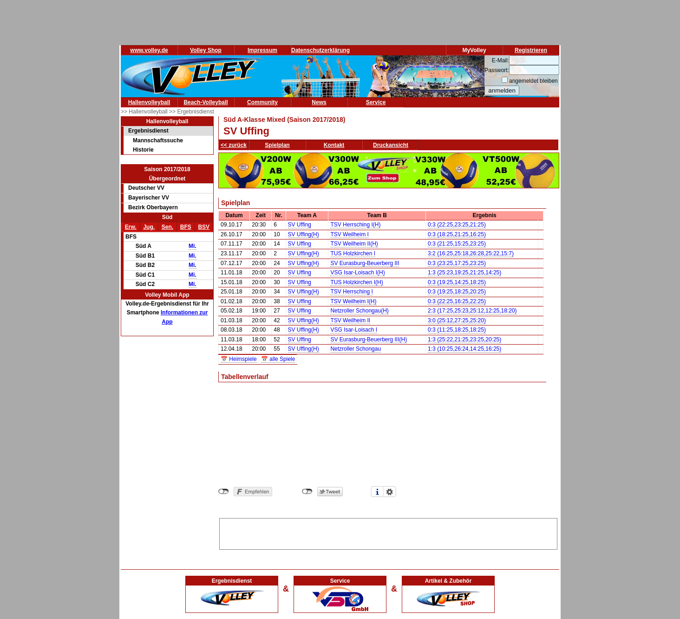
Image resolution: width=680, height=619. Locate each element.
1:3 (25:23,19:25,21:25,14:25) (464, 272)
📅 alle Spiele (278, 359)
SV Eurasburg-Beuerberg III (364, 263)
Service (376, 102)
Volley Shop (206, 50)
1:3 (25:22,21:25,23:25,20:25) (464, 339)
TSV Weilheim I (349, 234)
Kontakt (334, 145)
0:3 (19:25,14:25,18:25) (457, 282)
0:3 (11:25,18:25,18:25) (457, 329)
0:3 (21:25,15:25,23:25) (457, 243)
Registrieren (531, 50)
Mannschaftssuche (158, 140)
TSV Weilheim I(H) (353, 301)
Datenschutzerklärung (320, 50)
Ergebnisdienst (148, 130)
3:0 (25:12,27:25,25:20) (457, 320)
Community (262, 102)
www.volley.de (149, 50)
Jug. (149, 227)
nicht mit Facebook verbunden (223, 491)
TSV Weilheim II (350, 320)
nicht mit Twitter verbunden (307, 491)
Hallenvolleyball (149, 102)
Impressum (262, 50)
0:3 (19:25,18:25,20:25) (457, 291)
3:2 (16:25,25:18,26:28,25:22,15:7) (471, 253)
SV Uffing (299, 224)
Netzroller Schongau (355, 349)
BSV (203, 227)
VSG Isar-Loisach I (353, 329)
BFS (185, 227)
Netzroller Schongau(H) (359, 310)
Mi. (192, 246)
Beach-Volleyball (205, 102)
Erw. (131, 227)
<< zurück (234, 145)
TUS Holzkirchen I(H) (356, 282)
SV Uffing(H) (303, 234)
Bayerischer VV (148, 197)
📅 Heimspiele (239, 359)
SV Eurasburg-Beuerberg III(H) (368, 339)
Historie (143, 149)
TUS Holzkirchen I (352, 253)
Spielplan (277, 145)
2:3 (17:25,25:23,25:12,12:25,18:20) (472, 310)
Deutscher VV (146, 188)
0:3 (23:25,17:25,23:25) (457, 263)
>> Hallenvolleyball (145, 111)
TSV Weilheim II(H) (354, 243)
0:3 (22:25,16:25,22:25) (457, 301)
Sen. (167, 227)
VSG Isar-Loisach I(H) (357, 272)
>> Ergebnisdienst (191, 111)
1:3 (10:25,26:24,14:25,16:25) (464, 349)
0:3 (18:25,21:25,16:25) (457, 234)
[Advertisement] (388, 532)
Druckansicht (390, 145)
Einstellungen (389, 491)
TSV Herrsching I (351, 291)
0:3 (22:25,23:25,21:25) (457, 224)
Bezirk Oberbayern (153, 207)
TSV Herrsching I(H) (355, 224)
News (319, 102)
